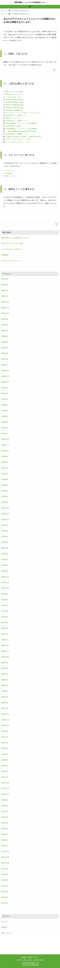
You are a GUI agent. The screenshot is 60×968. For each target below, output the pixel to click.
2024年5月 (4, 410)
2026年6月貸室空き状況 (14, 102)
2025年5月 (4, 342)
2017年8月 (4, 874)
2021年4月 (4, 622)
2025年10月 (5, 313)
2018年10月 (5, 794)
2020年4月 (4, 691)
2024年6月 (4, 405)
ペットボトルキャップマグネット (12, 249)
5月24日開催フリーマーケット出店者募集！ (22, 129)
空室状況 (9, 173)
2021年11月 (5, 582)
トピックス (10, 171)
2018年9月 (4, 800)
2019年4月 (4, 760)
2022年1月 (4, 571)
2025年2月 (4, 359)
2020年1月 (4, 708)
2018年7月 (4, 811)
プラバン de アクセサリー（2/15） (19, 139)
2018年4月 (4, 828)
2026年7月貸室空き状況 (14, 105)
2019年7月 (4, 742)
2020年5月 (4, 685)
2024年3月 (4, 422)
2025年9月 (4, 319)
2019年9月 (4, 731)
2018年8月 (4, 805)
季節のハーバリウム (13, 118)
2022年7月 (4, 536)
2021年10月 (5, 588)
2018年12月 (5, 783)
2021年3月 (4, 628)
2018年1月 (4, 845)
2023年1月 (4, 502)
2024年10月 (5, 382)
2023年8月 (4, 462)
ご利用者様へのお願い (14, 126)
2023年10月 (5, 450)
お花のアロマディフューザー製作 (12, 243)
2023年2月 (4, 496)
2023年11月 (5, 445)
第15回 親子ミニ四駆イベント (17, 134)
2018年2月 (4, 840)
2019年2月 (4, 771)
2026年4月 (4, 279)
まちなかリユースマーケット (10, 260)
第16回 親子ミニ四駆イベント (17, 121)
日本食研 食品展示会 (14, 110)
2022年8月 (4, 531)
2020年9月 (4, 662)
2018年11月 (5, 788)
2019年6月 (4, 748)
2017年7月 (4, 880)
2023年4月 (4, 485)
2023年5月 (4, 479)
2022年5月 (4, 548)
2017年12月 (5, 851)
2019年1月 (4, 777)
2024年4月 (4, 416)
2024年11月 (5, 376)
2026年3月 (4, 284)
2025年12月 (5, 302)
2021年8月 (4, 599)
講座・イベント (11, 176)
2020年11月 (5, 651)
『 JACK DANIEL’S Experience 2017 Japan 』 (23, 131)
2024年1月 (4, 433)
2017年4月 (4, 897)
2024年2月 (4, 427)
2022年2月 (4, 565)
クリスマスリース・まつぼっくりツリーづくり (23, 113)
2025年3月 (4, 353)
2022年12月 (5, 508)
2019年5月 (4, 754)
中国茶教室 (5, 254)
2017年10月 (5, 863)
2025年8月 (4, 324)
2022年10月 (5, 519)
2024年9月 (4, 388)
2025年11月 (5, 307)
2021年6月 (4, 611)
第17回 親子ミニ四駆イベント (17, 115)
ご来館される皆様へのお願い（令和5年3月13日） (24, 137)
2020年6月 (4, 679)
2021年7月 (4, 605)
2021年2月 (4, 634)
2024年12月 (5, 370)
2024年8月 (4, 393)
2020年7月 (4, 674)
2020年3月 (4, 697)
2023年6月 (4, 473)
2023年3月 (4, 491)
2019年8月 (4, 737)
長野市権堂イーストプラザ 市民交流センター (30, 2)
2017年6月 (4, 886)
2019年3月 (4, 765)
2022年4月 (4, 553)
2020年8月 (4, 668)
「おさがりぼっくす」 (14, 97)
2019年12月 (5, 714)
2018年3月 (4, 834)
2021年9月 (4, 594)
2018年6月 (4, 817)
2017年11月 (5, 857)
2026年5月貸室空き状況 (14, 108)
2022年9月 (4, 525)
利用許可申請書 (29, 964)
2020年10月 (5, 657)
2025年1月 (4, 365)
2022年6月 (4, 542)
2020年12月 (5, 645)
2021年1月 (4, 639)
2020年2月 (4, 702)
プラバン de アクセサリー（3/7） (18, 142)
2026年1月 (4, 296)
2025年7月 (4, 330)
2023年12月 (5, 439)
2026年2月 (4, 290)
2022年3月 (4, 559)
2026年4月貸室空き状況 (14, 100)
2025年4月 (4, 347)
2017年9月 (4, 868)
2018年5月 (4, 823)
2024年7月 (4, 399)
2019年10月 (5, 725)
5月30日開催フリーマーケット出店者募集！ (22, 123)
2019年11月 (5, 719)
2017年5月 (4, 891)
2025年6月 (4, 336)
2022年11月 (5, 513)
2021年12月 (5, 576)
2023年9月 (4, 456)
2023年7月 (4, 468)
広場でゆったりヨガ (13, 94)
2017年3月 (4, 903)
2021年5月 (4, 616)
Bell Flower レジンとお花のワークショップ (15, 237)
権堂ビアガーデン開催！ (15, 92)
